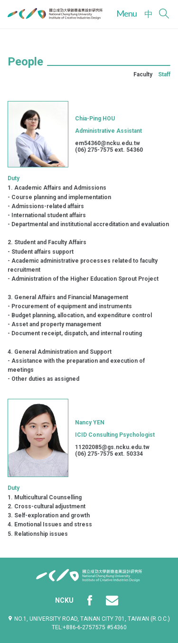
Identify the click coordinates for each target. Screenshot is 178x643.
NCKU (64, 600)
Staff (164, 74)
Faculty (142, 74)
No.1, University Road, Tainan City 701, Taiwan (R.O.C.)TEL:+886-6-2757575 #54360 (89, 623)
